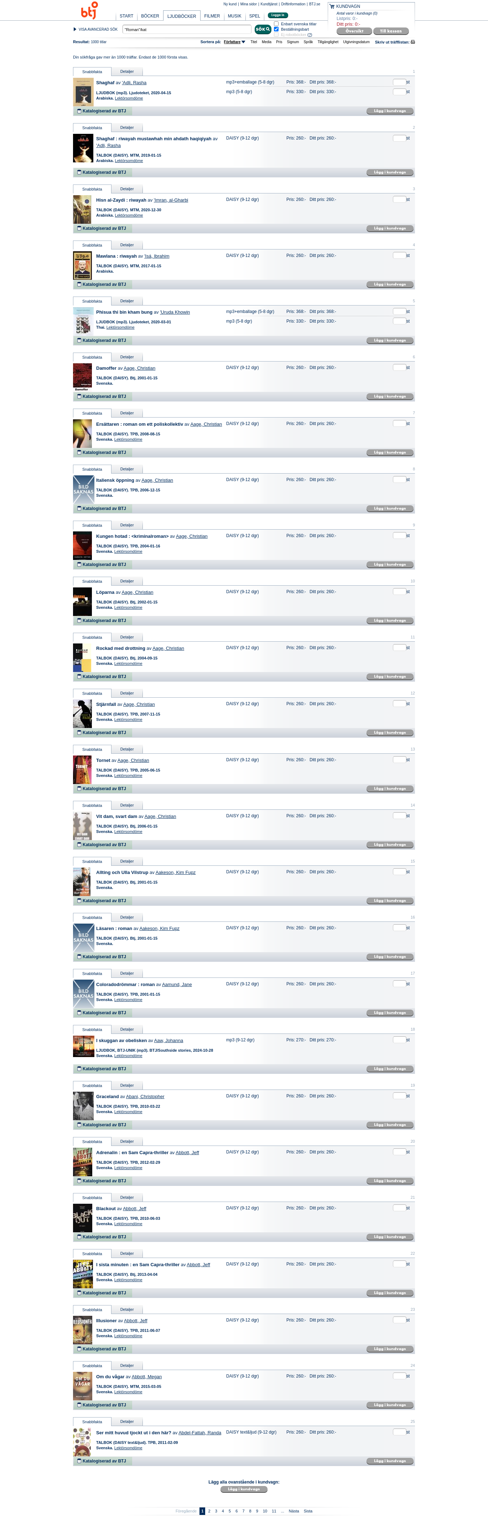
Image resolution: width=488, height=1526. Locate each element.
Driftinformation (293, 4)
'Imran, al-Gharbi (171, 200)
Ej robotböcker (293, 34)
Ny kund (230, 4)
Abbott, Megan (147, 1376)
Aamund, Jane (177, 984)
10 (265, 1511)
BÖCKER (150, 16)
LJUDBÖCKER (181, 16)
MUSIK (235, 16)
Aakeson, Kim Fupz (176, 872)
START (126, 16)
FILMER (212, 16)
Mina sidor (248, 4)
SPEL (254, 16)
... (282, 1511)
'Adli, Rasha (134, 82)
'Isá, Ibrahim (156, 256)
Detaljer (127, 71)
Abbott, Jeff (187, 1152)
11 (274, 1511)
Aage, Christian (139, 368)
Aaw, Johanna (168, 1040)
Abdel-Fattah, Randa (199, 1432)
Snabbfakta (92, 72)
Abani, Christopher (145, 1096)
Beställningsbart (295, 29)
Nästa (294, 1511)
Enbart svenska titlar (299, 24)
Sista (308, 1511)
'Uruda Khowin (175, 312)
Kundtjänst (269, 4)
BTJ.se (314, 4)
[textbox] (187, 29)
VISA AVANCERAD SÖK (98, 29)
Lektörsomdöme (129, 98)
